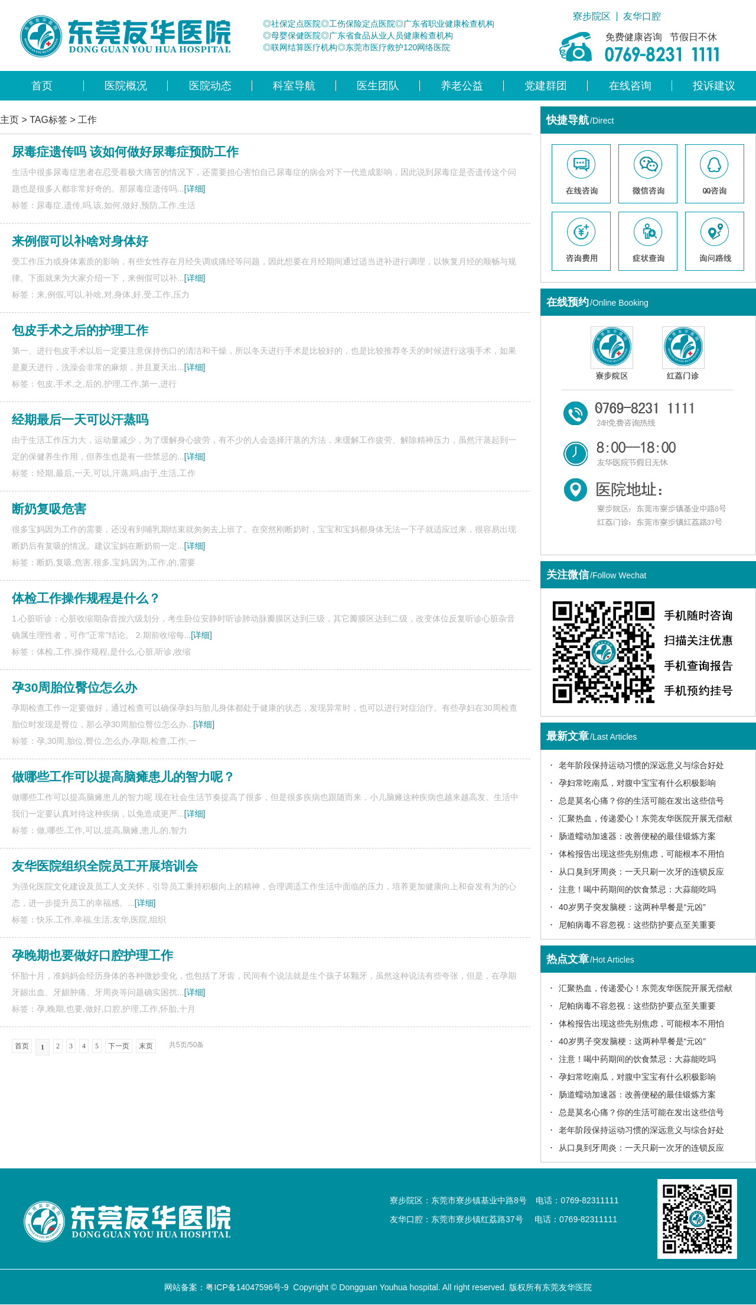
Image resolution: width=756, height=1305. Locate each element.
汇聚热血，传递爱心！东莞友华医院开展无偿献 (645, 818)
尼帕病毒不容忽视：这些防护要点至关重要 (637, 925)
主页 (9, 120)
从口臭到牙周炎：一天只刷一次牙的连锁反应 (641, 871)
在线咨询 (630, 86)
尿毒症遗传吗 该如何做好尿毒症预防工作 (125, 151)
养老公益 (462, 86)
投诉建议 (714, 86)
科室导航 (294, 86)
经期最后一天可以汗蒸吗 (80, 419)
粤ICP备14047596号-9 (247, 1287)
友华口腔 (642, 16)
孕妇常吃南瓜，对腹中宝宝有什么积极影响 (637, 783)
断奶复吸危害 (49, 509)
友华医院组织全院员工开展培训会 (105, 866)
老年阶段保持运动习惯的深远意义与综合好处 (641, 765)
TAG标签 (48, 120)
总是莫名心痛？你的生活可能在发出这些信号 (641, 800)
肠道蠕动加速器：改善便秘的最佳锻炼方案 (637, 836)
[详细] (195, 188)
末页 (146, 1046)
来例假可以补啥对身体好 (80, 241)
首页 (42, 86)
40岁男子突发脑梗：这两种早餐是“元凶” (632, 907)
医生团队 (378, 86)
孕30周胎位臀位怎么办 (74, 687)
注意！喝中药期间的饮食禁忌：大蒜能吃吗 (637, 889)
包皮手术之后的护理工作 (80, 330)
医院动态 (210, 86)
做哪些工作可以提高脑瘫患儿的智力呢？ (123, 776)
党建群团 (545, 86)
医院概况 (126, 86)
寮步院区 (592, 16)
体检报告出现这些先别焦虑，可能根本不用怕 (641, 854)
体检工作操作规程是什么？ (86, 598)
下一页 (118, 1046)
